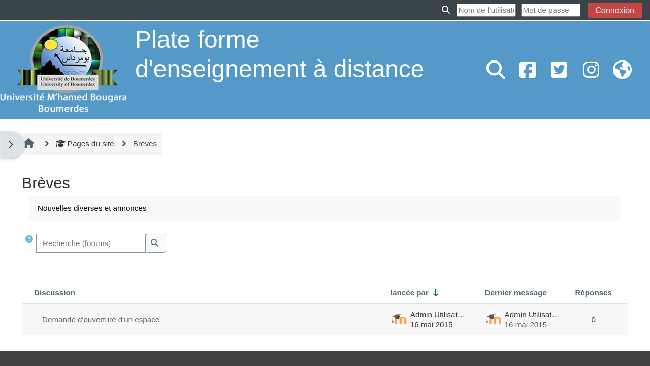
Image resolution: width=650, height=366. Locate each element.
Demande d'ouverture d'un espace (100, 319)
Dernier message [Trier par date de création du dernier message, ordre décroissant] (516, 292)
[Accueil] (63, 69)
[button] (30, 243)
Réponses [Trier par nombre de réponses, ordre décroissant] (593, 292)
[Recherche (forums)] (91, 243)
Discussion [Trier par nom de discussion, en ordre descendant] (54, 292)
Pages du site (85, 143)
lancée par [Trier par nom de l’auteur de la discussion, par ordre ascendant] (410, 292)
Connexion (615, 10)
